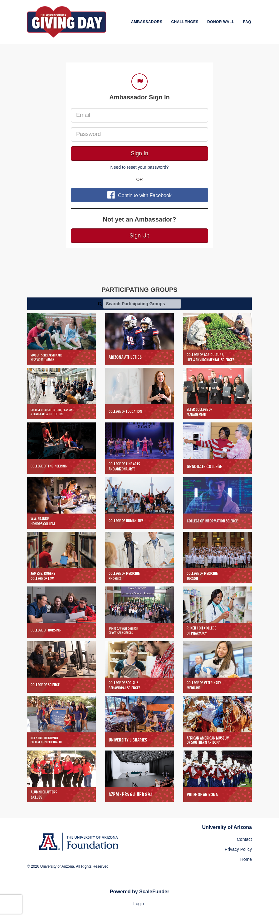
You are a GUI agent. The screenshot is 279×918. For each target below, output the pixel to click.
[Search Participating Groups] (142, 303)
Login (138, 903)
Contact (244, 839)
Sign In (139, 153)
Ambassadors (147, 22)
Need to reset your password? (139, 167)
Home (246, 859)
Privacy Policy (238, 849)
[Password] (139, 134)
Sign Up (139, 235)
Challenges (184, 22)
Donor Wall (220, 22)
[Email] (139, 115)
